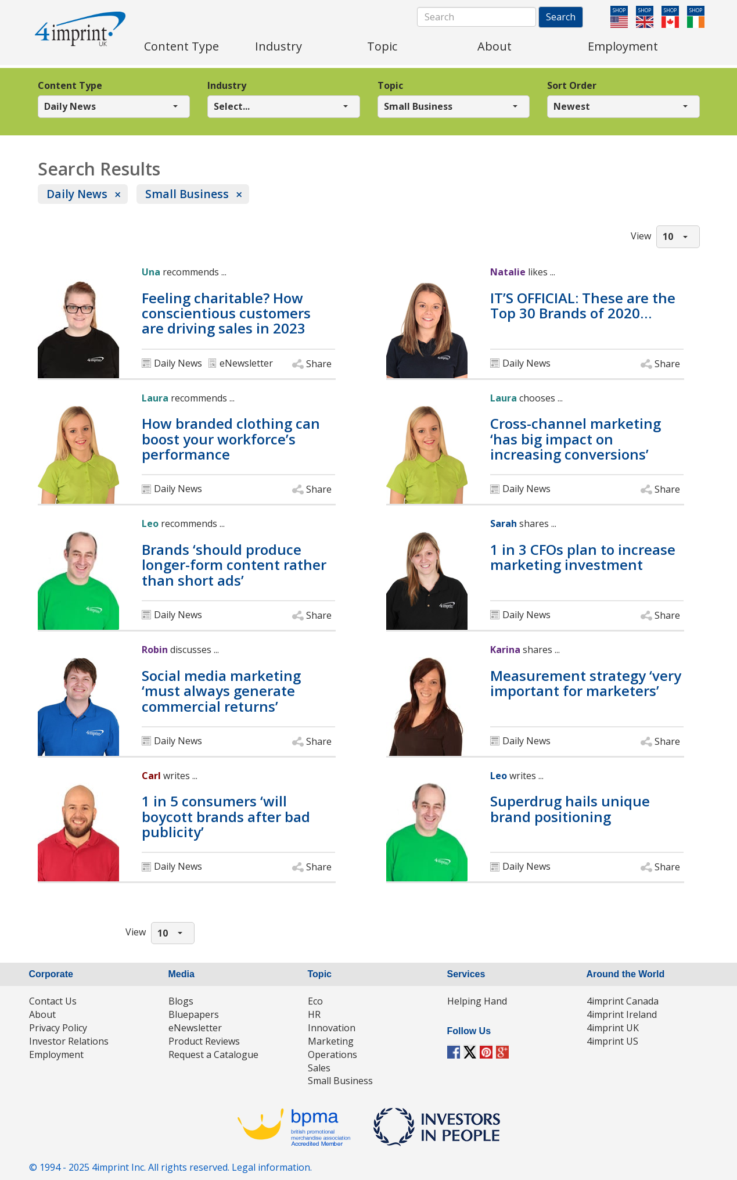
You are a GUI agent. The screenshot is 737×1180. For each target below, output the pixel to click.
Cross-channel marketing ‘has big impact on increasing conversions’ (575, 439)
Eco (315, 1001)
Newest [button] (571, 106)
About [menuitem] (494, 46)
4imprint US (612, 1041)
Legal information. (272, 1167)
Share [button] (319, 363)
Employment (56, 1054)
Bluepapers (193, 1014)
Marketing (331, 1041)
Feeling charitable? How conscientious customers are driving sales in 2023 (226, 313)
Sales (319, 1067)
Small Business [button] (418, 106)
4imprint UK (613, 1027)
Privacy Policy (58, 1027)
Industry (226, 85)
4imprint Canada (623, 1001)
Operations (332, 1054)
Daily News (76, 194)
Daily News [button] (70, 106)
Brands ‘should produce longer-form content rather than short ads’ (234, 565)
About (42, 1014)
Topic (390, 85)
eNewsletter (195, 1027)
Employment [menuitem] (623, 46)
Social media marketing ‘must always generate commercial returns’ (221, 691)
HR (314, 1014)
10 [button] (668, 236)
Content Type (70, 85)
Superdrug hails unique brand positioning (570, 809)
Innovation (331, 1027)
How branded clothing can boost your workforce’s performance (231, 439)
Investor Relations (69, 1041)
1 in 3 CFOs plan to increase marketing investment (582, 557)
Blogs (180, 1001)
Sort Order (571, 85)
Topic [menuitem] (382, 46)
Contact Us (53, 1001)
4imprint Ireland (622, 1014)
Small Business (187, 194)
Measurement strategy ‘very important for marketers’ (585, 683)
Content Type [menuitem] (181, 46)
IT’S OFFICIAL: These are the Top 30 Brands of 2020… (582, 305)
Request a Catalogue (213, 1054)
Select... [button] (232, 106)
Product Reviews (204, 1041)
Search (561, 16)
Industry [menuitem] (278, 46)
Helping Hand (477, 1001)
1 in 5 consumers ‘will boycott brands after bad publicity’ (226, 817)
